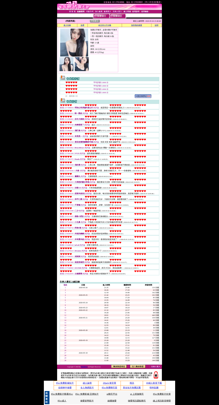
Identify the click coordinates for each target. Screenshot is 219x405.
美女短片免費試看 (132, 387)
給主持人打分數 (104, 25)
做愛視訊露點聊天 (137, 401)
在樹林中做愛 (65, 387)
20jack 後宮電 (109, 383)
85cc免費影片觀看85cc (62, 394)
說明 (156, 25)
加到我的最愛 (136, 25)
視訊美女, (84, 367)
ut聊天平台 (112, 394)
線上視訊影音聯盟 (162, 401)
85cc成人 (62, 401)
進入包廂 (67, 25)
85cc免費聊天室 (109, 387)
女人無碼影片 (87, 387)
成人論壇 (87, 383)
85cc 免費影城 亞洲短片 (87, 394)
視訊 (132, 383)
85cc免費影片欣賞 (162, 394)
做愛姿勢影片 (87, 401)
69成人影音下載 (154, 383)
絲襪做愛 (112, 401)
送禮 (82, 25)
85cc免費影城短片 (65, 383)
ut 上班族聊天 (137, 394)
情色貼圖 (154, 387)
